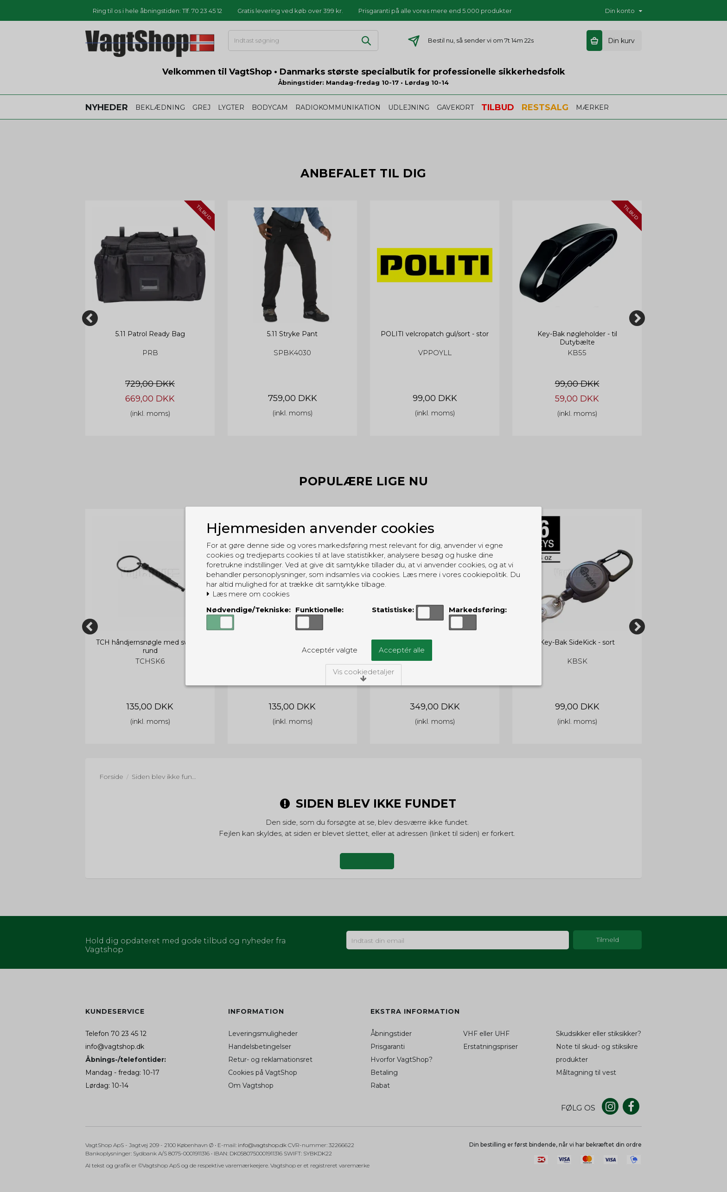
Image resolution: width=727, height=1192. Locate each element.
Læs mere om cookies (247, 594)
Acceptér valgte (329, 650)
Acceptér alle (402, 650)
